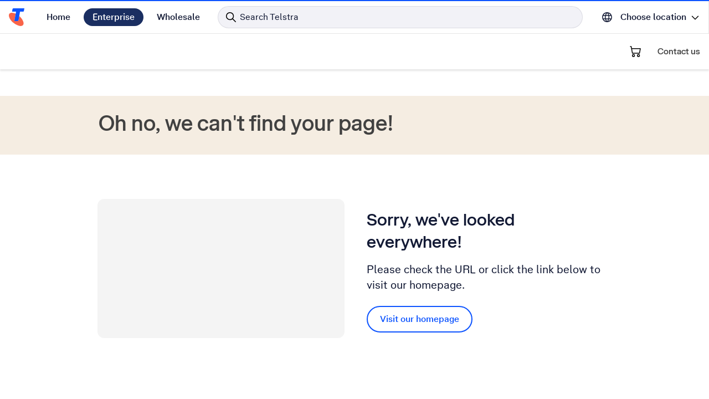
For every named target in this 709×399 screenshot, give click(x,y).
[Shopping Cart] (635, 51)
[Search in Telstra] (400, 17)
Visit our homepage (419, 319)
